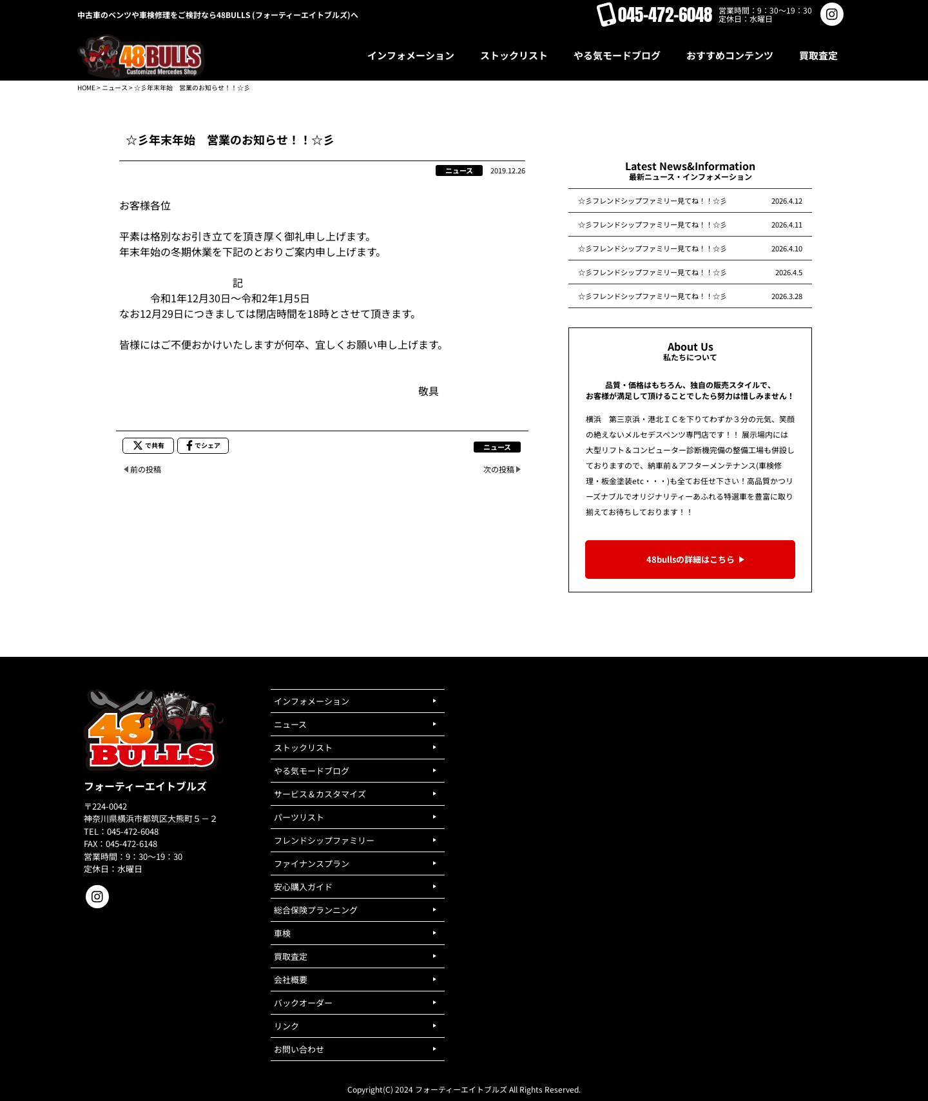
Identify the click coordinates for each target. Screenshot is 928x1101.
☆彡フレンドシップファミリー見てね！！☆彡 (652, 200)
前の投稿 (145, 468)
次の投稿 (498, 468)
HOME (86, 87)
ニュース (115, 87)
